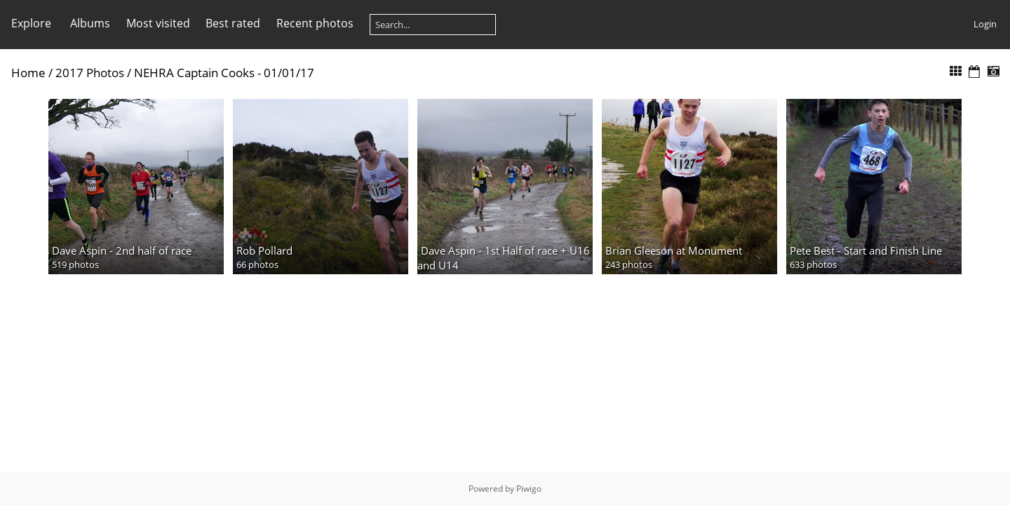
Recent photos (315, 23)
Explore (31, 23)
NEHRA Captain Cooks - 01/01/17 (224, 73)
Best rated (233, 23)
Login (985, 24)
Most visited (158, 23)
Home (28, 73)
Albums (90, 23)
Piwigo (528, 488)
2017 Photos (89, 73)
